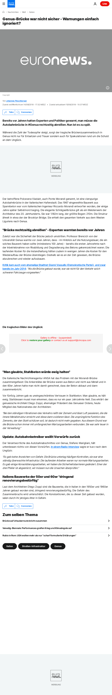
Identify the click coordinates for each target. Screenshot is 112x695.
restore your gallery (40, 340)
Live (105, 3)
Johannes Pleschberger (16, 101)
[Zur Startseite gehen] (11, 3)
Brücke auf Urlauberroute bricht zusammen (25, 520)
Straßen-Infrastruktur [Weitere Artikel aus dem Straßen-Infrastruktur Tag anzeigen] (33, 546)
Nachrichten (13, 12)
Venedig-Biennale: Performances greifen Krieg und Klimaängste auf (37, 528)
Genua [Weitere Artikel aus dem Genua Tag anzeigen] (57, 546)
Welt (24, 12)
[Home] (3, 12)
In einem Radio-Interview (65, 446)
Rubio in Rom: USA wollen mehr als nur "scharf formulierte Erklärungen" (39, 535)
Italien (32, 12)
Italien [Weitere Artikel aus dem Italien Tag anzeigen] (9, 546)
